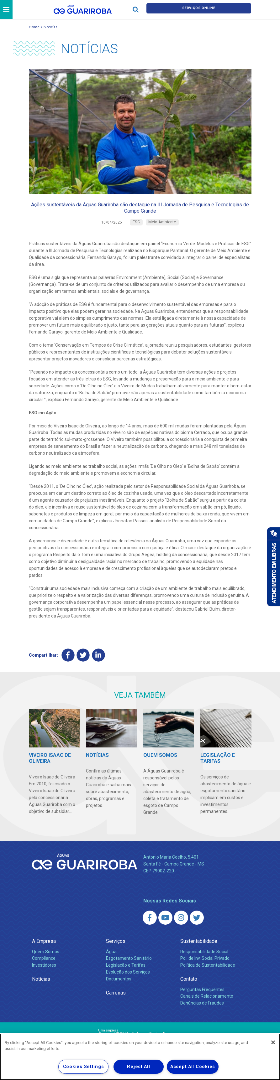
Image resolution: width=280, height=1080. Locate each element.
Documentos (118, 989)
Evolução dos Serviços (128, 982)
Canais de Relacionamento (206, 1006)
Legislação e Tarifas (125, 975)
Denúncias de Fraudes (202, 1013)
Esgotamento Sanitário (129, 968)
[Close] (273, 1042)
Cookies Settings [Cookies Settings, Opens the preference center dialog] (83, 1066)
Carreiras (116, 1003)
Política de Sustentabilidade (207, 975)
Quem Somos (45, 961)
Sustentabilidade (198, 952)
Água (111, 961)
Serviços (115, 952)
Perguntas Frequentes (202, 999)
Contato (188, 990)
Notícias (50, 27)
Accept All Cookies (192, 1066)
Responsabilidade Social (204, 961)
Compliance (43, 968)
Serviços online (198, 10)
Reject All (138, 1066)
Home (34, 27)
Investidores (44, 975)
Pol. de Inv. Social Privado (205, 968)
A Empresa (44, 952)
